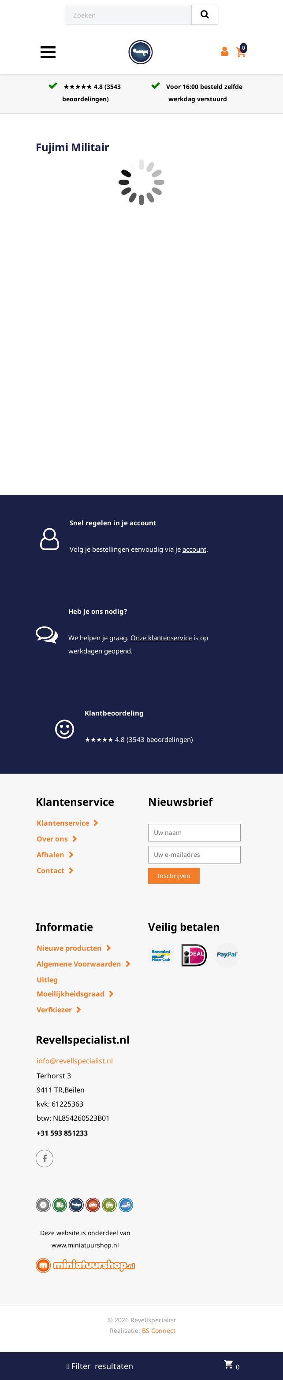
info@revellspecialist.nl (75, 1061)
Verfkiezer (54, 1010)
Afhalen (50, 855)
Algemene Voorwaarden (79, 964)
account (194, 549)
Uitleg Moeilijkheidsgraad (70, 987)
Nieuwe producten (69, 948)
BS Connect (158, 1330)
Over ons (52, 839)
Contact (50, 870)
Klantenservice (63, 823)
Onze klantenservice (161, 637)
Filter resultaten (100, 1366)
